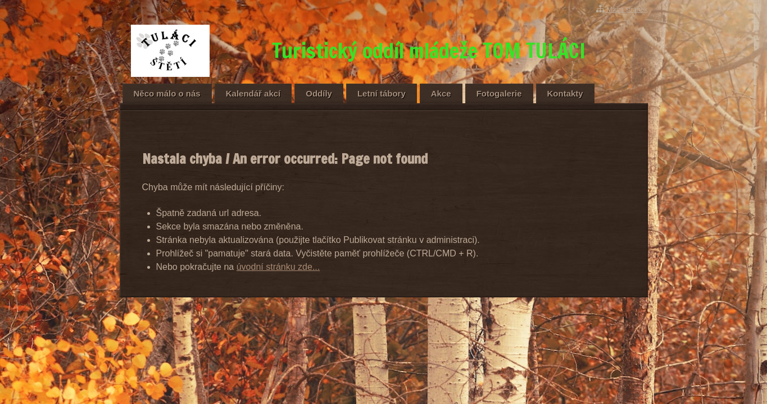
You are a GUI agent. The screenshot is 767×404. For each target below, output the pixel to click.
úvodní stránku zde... (278, 267)
